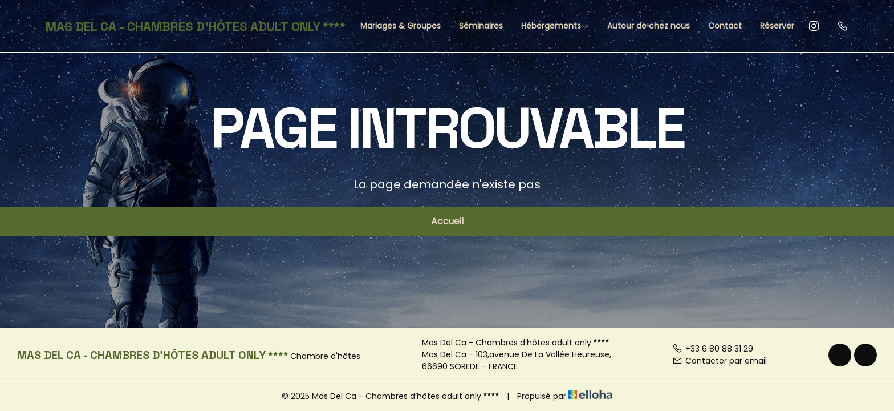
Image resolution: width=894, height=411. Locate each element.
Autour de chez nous (648, 25)
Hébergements (555, 25)
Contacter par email (719, 360)
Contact (725, 25)
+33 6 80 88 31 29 (712, 348)
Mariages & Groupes (400, 25)
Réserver (777, 25)
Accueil (447, 221)
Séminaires (481, 25)
